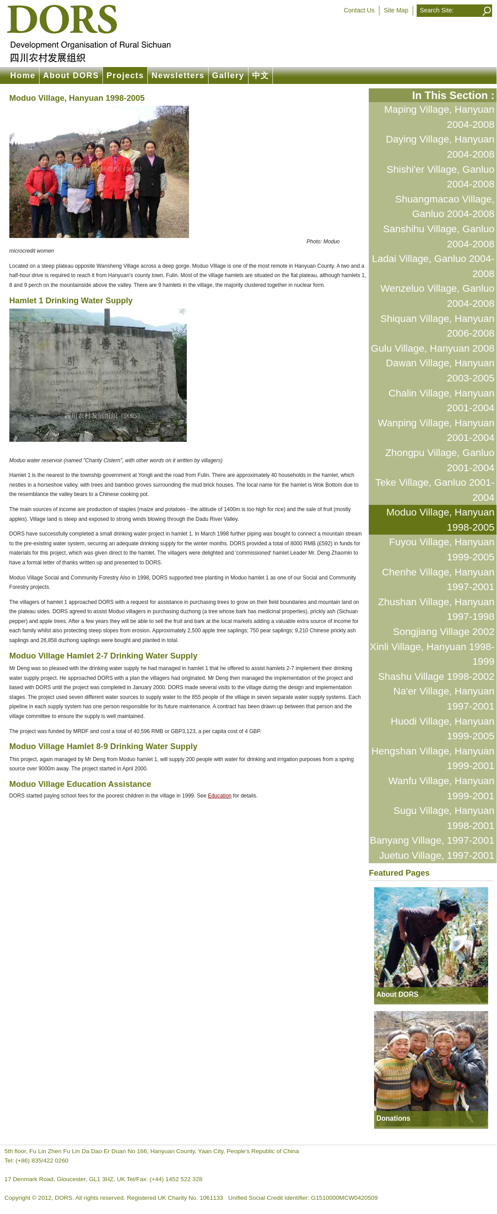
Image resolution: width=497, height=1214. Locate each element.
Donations (393, 1118)
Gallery (228, 75)
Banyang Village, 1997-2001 (432, 840)
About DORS (71, 75)
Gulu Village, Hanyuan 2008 (432, 348)
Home (23, 75)
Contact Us (359, 10)
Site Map (396, 10)
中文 (260, 75)
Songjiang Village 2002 (444, 631)
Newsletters (177, 75)
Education (219, 796)
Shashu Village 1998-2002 (436, 676)
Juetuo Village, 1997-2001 (436, 855)
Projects (125, 75)
